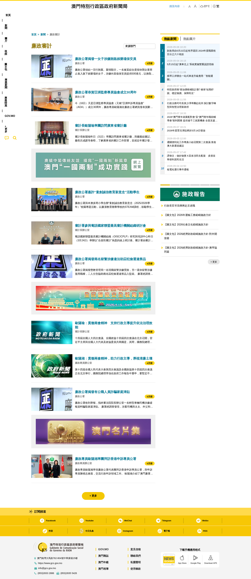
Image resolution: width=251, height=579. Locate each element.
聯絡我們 (135, 546)
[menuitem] (49, 15)
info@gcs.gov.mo (47, 558)
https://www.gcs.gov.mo (50, 553)
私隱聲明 (135, 552)
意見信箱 (135, 539)
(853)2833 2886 (46, 563)
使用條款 (135, 559)
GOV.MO (103, 539)
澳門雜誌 (103, 546)
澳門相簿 (103, 559)
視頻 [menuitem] (72, 15)
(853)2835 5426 (68, 563)
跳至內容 (174, 6)
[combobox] (139, 36)
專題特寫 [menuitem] (117, 15)
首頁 (33, 24)
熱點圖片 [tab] (189, 29)
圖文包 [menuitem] (85, 15)
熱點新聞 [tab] (170, 29)
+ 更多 (214, 252)
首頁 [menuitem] (36, 15)
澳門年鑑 (103, 552)
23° (207, 6)
